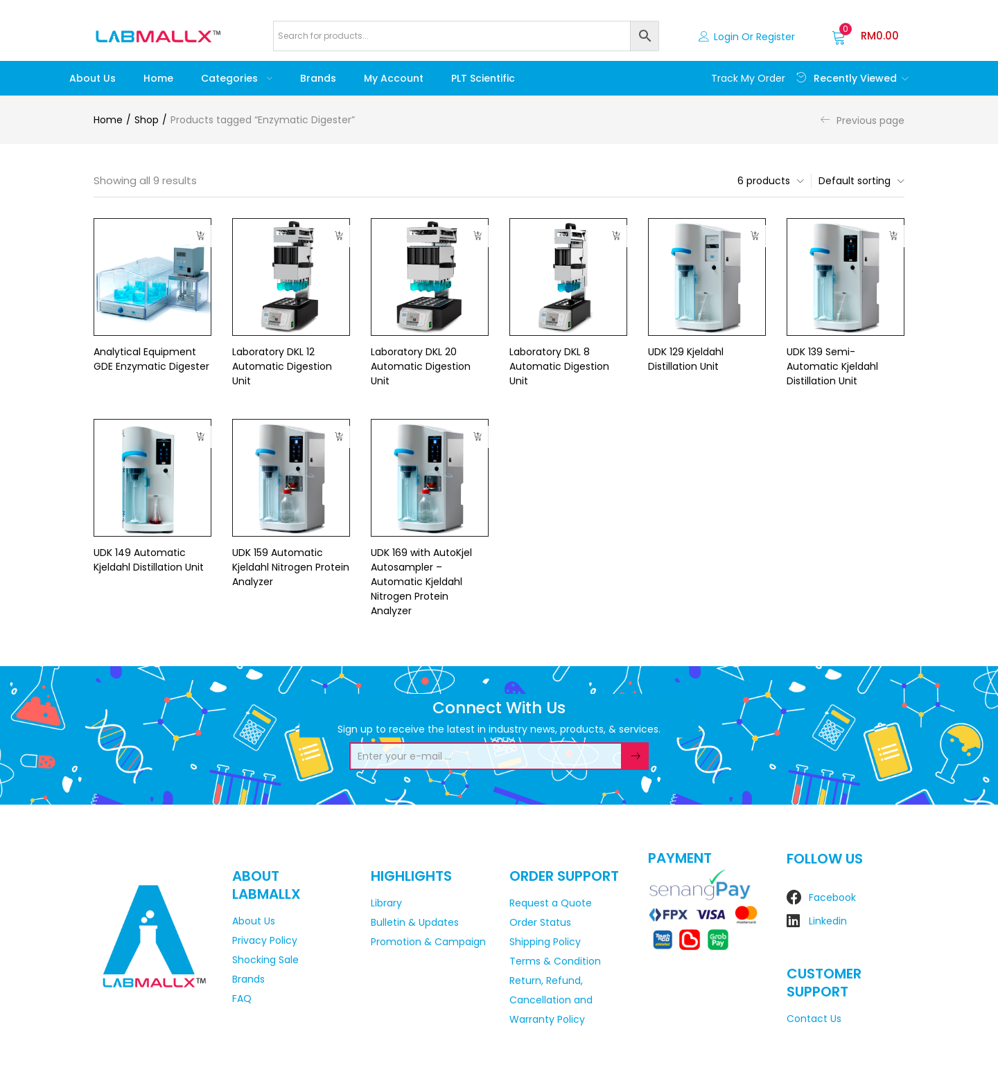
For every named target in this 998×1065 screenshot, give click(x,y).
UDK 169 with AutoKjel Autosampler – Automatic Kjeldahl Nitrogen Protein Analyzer (421, 582)
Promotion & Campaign (428, 942)
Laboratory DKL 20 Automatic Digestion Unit (421, 366)
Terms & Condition (555, 961)
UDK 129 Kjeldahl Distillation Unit (686, 359)
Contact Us (814, 1019)
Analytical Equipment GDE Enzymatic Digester (151, 359)
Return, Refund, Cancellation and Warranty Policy (551, 1000)
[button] (865, 36)
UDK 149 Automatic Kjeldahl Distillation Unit (149, 560)
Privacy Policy (264, 940)
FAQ (242, 998)
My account (393, 78)
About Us (92, 78)
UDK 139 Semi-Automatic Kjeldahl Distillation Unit (832, 366)
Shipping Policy (545, 942)
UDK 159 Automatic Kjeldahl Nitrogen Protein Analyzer (290, 567)
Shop (146, 120)
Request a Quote (550, 903)
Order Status (540, 922)
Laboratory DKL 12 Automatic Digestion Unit (282, 366)
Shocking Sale (265, 960)
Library (386, 903)
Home (158, 78)
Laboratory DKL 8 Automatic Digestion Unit (559, 366)
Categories (236, 78)
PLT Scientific (483, 78)
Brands (318, 78)
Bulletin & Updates (415, 922)
